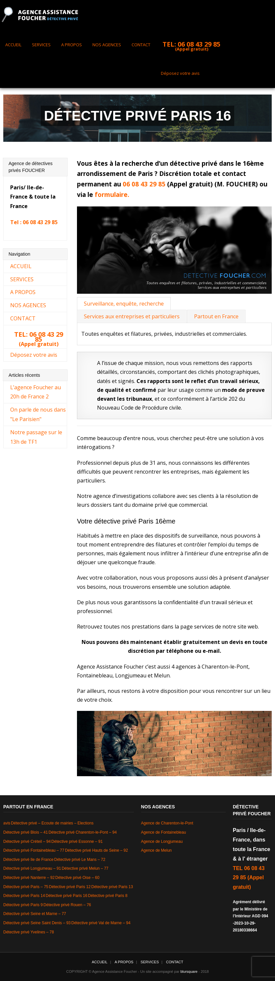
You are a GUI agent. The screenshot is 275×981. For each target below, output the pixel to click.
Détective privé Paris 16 (67, 895)
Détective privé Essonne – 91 (77, 841)
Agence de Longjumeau (162, 841)
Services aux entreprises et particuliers (132, 316)
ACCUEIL (13, 45)
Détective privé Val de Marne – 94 (101, 923)
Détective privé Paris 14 (24, 895)
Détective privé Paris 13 (112, 887)
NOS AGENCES (106, 45)
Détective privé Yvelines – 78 (28, 932)
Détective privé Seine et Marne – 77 (34, 913)
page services (197, 626)
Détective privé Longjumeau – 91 (32, 868)
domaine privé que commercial (169, 504)
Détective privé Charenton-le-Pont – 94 (82, 832)
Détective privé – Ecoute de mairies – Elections (52, 823)
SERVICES (41, 45)
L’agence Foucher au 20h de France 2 (35, 392)
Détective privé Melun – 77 (85, 868)
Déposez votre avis (180, 73)
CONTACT (141, 45)
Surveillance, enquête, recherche (124, 303)
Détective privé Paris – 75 (25, 887)
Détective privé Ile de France (28, 859)
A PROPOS (71, 45)
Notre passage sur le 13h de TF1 (36, 437)
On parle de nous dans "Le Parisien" (38, 414)
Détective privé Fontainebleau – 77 (33, 850)
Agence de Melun (156, 850)
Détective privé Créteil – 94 (27, 841)
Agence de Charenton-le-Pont (167, 823)
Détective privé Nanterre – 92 (29, 877)
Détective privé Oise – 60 (77, 877)
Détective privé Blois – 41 (25, 832)
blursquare (189, 971)
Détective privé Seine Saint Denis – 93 (37, 923)
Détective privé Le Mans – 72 (79, 859)
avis (6, 823)
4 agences (183, 666)
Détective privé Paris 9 (23, 905)
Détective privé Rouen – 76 (67, 905)
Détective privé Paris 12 (70, 887)
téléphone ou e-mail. (193, 650)
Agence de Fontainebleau (163, 832)
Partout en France (216, 316)
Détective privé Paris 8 (107, 895)
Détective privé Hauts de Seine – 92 (96, 850)
